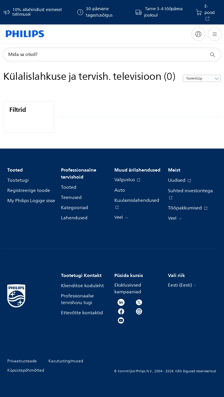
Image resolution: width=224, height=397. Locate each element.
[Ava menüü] (215, 34)
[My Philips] (198, 34)
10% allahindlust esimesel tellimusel (37, 12)
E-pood (209, 9)
